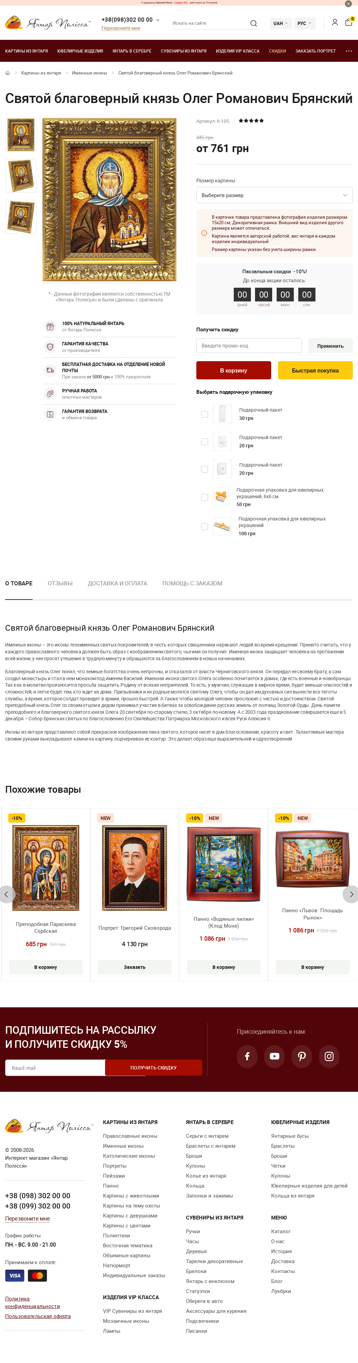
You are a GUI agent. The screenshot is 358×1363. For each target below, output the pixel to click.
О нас (278, 1242)
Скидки (277, 51)
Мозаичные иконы (126, 1322)
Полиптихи (116, 1237)
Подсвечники (202, 1322)
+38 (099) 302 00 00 (37, 1207)
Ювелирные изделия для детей (309, 1187)
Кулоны (195, 1167)
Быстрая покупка (315, 371)
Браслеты (283, 1147)
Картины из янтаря (26, 51)
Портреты (115, 1167)
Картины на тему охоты (131, 1207)
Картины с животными (131, 1197)
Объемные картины (127, 1256)
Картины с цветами (127, 1227)
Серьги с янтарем (207, 1137)
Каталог (281, 1232)
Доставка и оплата (117, 585)
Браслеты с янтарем (210, 1147)
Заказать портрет (316, 51)
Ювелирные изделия (80, 51)
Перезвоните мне (121, 28)
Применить (329, 346)
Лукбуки (281, 1292)
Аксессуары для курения (216, 1312)
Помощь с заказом (192, 585)
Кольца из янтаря (292, 1197)
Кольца (195, 1187)
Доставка (283, 1262)
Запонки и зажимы (209, 1197)
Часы (192, 1242)
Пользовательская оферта (38, 1317)
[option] (21, 134)
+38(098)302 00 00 (127, 19)
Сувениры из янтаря (183, 51)
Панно (111, 1187)
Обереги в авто (204, 1302)
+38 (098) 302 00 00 (37, 1197)
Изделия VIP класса (237, 51)
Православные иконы (130, 1137)
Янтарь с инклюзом (210, 1282)
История (281, 1252)
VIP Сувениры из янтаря (132, 1312)
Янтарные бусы (290, 1137)
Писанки (196, 1332)
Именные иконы (89, 73)
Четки (278, 1167)
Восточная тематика (127, 1247)
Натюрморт (116, 1266)
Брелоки (196, 1272)
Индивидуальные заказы (134, 1276)
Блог (276, 1282)
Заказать (135, 967)
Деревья (196, 1252)
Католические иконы (129, 1157)
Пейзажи (114, 1177)
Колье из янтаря (206, 1177)
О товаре (19, 585)
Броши (194, 1157)
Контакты (283, 1272)
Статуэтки (198, 1292)
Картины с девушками (130, 1217)
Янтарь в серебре (132, 51)
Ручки (193, 1232)
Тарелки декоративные (214, 1262)
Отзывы (60, 585)
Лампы (111, 1332)
